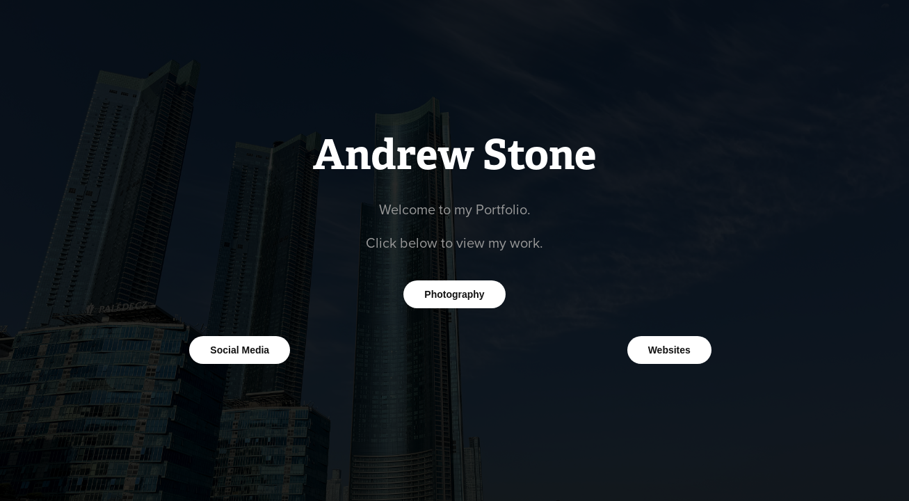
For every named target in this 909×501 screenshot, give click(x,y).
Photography (454, 294)
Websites (669, 350)
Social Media (239, 350)
